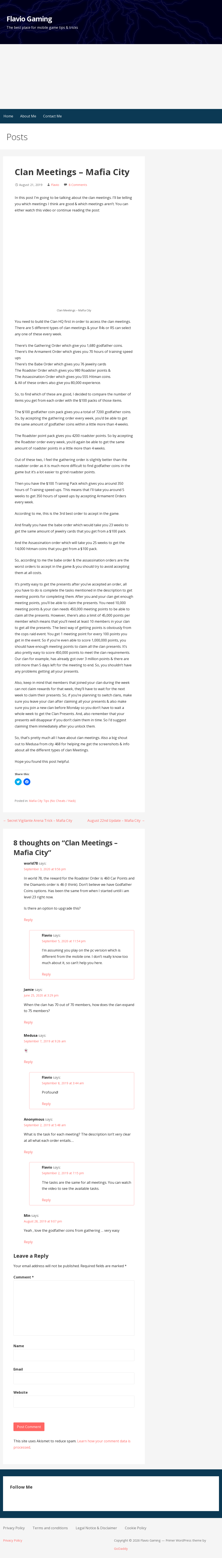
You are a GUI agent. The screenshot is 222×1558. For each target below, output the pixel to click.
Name (18, 1346)
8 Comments (78, 185)
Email (18, 1369)
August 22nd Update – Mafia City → (116, 820)
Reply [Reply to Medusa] (28, 1061)
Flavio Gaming (29, 18)
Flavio (55, 185)
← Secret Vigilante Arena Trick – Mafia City (37, 820)
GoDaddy (121, 1549)
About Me (28, 116)
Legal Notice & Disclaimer (96, 1528)
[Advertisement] (111, 76)
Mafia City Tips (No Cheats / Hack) (52, 801)
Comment (23, 1277)
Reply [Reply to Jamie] (28, 1022)
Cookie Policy (135, 1528)
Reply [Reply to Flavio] (46, 974)
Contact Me (52, 116)
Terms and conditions (50, 1528)
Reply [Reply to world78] (28, 919)
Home (8, 116)
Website (20, 1392)
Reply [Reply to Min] (28, 1242)
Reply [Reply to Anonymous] (28, 1152)
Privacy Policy (14, 1528)
